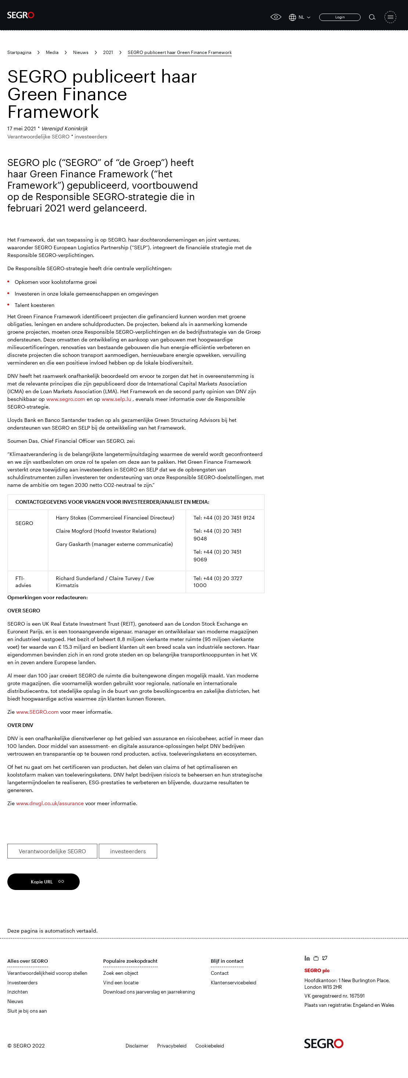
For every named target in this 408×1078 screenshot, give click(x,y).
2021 (108, 52)
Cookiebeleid (209, 1046)
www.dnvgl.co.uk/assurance (50, 803)
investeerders (128, 851)
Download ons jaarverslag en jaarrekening (149, 992)
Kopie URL (42, 881)
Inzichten (17, 992)
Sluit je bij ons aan (27, 1011)
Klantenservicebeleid (233, 982)
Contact (220, 973)
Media (52, 52)
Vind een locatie (120, 982)
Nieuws (81, 52)
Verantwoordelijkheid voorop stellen (47, 973)
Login (340, 17)
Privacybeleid (172, 1046)
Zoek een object (120, 973)
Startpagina (19, 52)
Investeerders (22, 982)
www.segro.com (65, 399)
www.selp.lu (116, 399)
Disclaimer (137, 1046)
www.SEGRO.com (37, 712)
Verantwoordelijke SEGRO (52, 851)
